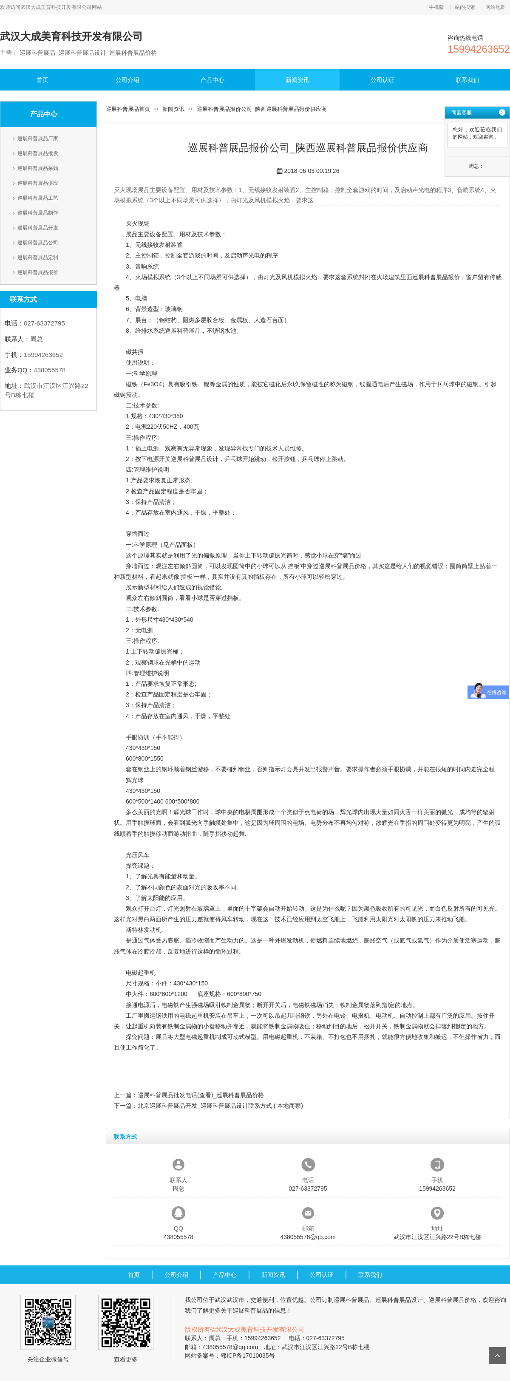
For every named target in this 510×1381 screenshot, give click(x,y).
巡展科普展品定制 (37, 257)
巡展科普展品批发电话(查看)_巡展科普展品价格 (201, 1095)
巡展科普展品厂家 (37, 138)
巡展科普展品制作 (37, 213)
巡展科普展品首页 (128, 109)
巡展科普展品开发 (37, 228)
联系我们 (467, 79)
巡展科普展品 (183, 330)
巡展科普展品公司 (37, 243)
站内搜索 (465, 7)
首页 (42, 79)
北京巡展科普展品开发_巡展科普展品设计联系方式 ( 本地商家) (220, 1105)
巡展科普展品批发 (37, 153)
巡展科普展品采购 (37, 168)
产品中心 (212, 79)
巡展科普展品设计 (194, 459)
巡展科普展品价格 (342, 566)
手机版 (436, 7)
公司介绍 (127, 79)
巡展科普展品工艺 (37, 198)
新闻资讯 (297, 79)
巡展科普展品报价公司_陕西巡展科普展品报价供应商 (262, 109)
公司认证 (382, 79)
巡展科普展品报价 (37, 272)
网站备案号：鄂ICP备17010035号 (230, 1355)
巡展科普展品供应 (37, 183)
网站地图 (495, 7)
